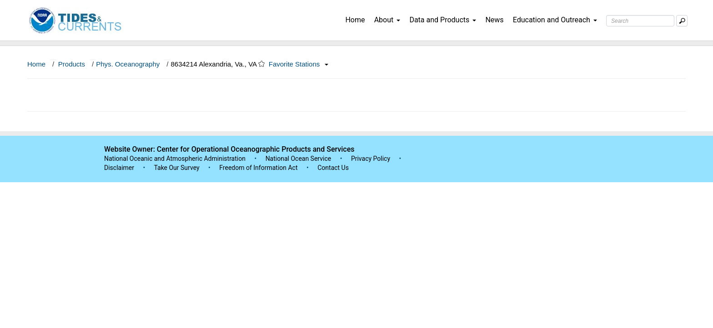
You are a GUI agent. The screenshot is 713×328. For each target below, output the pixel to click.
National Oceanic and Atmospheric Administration (175, 158)
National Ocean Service (298, 158)
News (494, 19)
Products (71, 64)
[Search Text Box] (640, 20)
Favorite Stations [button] (299, 64)
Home (355, 19)
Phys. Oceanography (128, 64)
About (387, 19)
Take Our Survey (177, 167)
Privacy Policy (370, 158)
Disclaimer (119, 167)
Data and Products (442, 19)
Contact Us (333, 167)
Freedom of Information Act (258, 167)
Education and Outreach (555, 19)
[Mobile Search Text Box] (682, 20)
